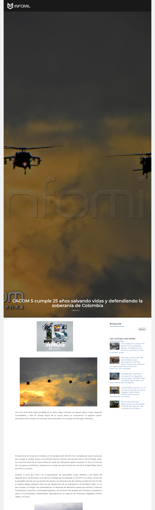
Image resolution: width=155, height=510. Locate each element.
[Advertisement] (58, 438)
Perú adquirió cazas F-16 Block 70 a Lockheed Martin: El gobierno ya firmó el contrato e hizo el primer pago (127, 348)
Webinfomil (76, 310)
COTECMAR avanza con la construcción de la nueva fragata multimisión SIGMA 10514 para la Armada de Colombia (128, 392)
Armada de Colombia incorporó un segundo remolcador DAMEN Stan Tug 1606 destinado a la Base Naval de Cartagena (127, 378)
